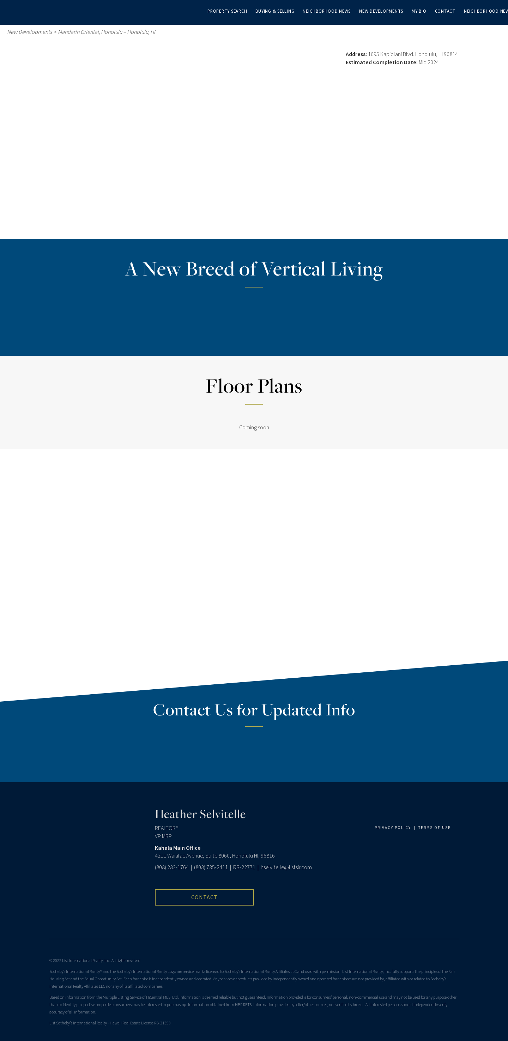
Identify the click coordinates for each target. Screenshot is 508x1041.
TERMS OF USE (434, 827)
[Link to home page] (9, 10)
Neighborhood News (327, 11)
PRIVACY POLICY (393, 827)
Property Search (227, 11)
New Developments (381, 11)
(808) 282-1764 (172, 867)
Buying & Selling (274, 11)
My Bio (419, 11)
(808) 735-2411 (211, 867)
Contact (445, 11)
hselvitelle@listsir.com (286, 867)
